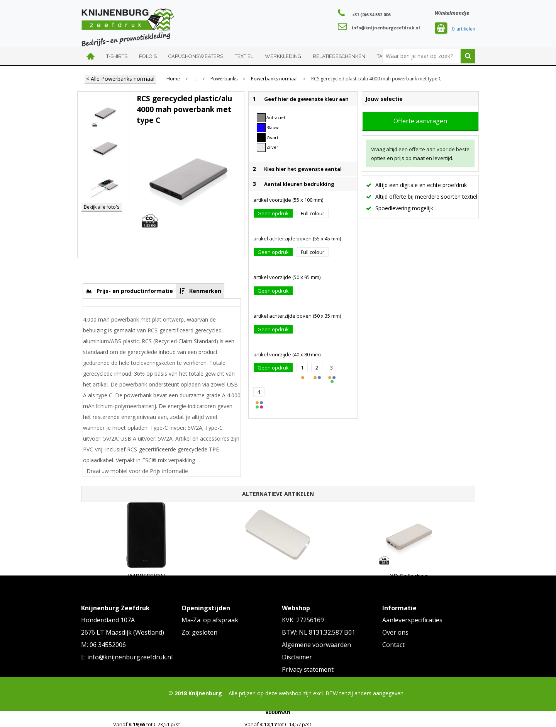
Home (90, 56)
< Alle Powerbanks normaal (120, 78)
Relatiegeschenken (339, 56)
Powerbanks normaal (274, 79)
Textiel (244, 56)
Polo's (148, 56)
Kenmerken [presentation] (205, 291)
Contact (393, 644)
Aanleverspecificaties (412, 620)
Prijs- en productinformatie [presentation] (135, 291)
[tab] (129, 290)
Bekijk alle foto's (101, 207)
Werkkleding (283, 56)
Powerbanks (223, 79)
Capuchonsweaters (195, 56)
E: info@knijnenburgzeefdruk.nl (127, 657)
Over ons (395, 632)
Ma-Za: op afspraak (209, 620)
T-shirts (116, 56)
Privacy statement (308, 669)
